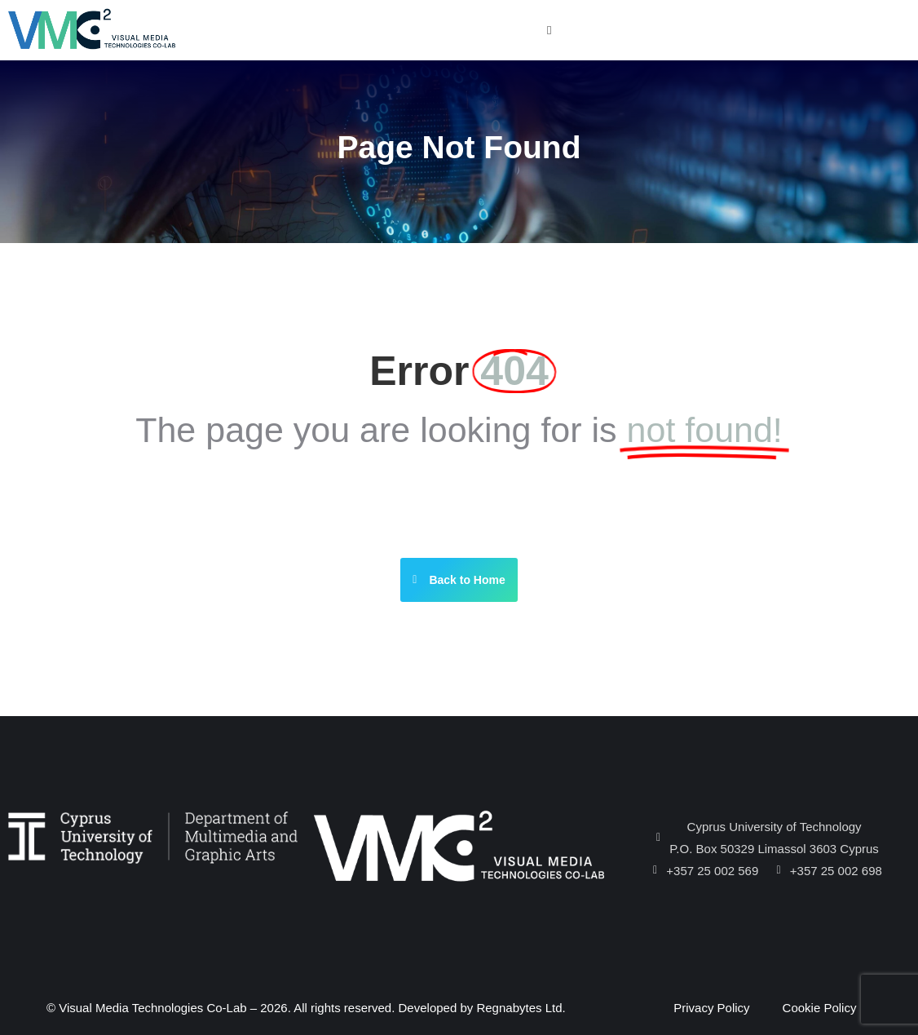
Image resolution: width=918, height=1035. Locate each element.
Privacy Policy (711, 1008)
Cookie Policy (820, 1008)
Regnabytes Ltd (519, 1008)
